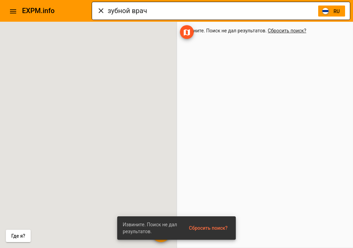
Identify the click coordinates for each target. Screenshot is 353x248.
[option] (331, 11)
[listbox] (331, 11)
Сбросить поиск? (287, 30)
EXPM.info (38, 11)
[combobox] (213, 11)
